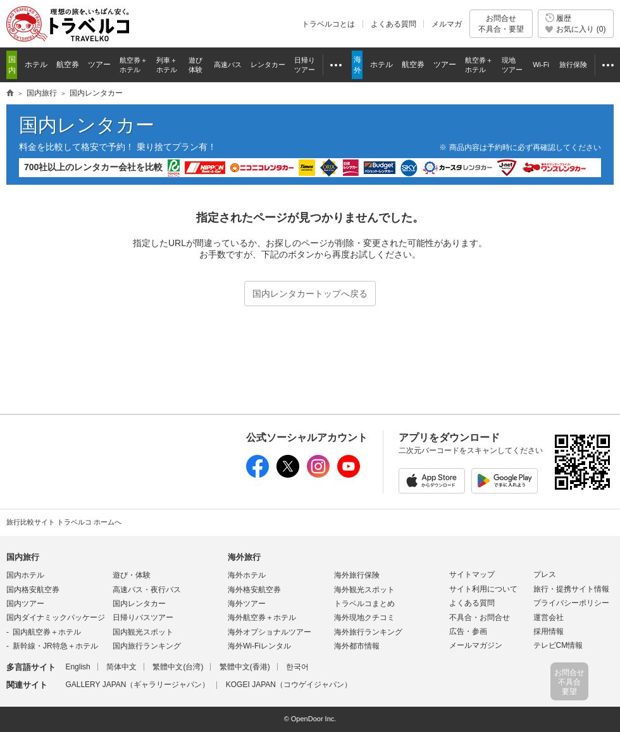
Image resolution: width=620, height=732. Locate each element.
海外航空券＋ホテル (262, 617)
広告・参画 (468, 631)
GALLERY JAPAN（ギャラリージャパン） (137, 684)
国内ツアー (25, 603)
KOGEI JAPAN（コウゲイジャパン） (289, 684)
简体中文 (121, 666)
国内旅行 (22, 557)
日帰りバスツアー (143, 617)
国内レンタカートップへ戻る (310, 293)
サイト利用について (483, 589)
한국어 (297, 666)
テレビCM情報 (558, 645)
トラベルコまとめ (364, 603)
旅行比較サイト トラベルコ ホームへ (63, 522)
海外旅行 (244, 557)
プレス (544, 574)
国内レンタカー (86, 125)
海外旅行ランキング (368, 632)
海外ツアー (247, 603)
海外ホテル (247, 575)
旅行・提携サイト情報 (571, 589)
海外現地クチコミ (364, 617)
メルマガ (446, 24)
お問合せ (501, 24)
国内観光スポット (143, 632)
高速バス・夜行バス (147, 589)
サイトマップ (472, 574)
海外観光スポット (364, 589)
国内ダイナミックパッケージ (55, 617)
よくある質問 (393, 24)
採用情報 (548, 631)
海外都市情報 (357, 646)
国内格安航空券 (32, 589)
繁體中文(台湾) (177, 666)
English (77, 666)
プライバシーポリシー (571, 603)
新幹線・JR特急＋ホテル (55, 646)
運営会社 (548, 617)
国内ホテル (25, 575)
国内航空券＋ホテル (47, 632)
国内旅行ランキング (147, 646)
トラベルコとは (328, 24)
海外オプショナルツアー (269, 632)
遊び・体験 (132, 575)
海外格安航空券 (254, 589)
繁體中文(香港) (245, 666)
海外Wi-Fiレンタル (259, 646)
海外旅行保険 (357, 575)
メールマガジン (475, 645)
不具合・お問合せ (479, 617)
